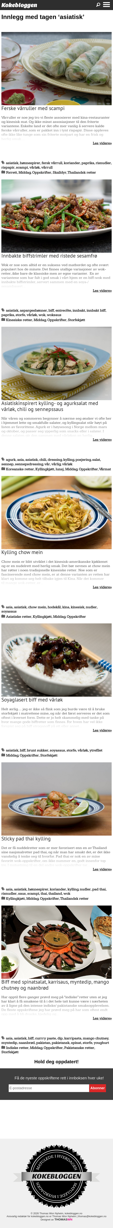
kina (65, 607)
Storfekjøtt (76, 320)
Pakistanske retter (79, 1048)
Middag (24, 172)
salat (96, 460)
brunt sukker (37, 750)
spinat (76, 1043)
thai (44, 893)
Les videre (101, 143)
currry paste (45, 1038)
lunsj (60, 469)
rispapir (7, 167)
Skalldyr (59, 172)
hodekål (54, 607)
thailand (55, 893)
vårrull (47, 167)
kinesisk (77, 607)
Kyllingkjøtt (44, 469)
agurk (11, 460)
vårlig (56, 464)
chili (42, 460)
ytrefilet (95, 750)
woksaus (54, 315)
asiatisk (12, 163)
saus (22, 893)
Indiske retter (17, 1048)
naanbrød (27, 1043)
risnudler (103, 163)
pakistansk (60, 1043)
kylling (68, 460)
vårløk (34, 167)
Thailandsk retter (82, 172)
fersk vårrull (52, 163)
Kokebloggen (19, 5)
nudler (91, 607)
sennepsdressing (29, 464)
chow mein (37, 607)
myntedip (9, 1043)
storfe (20, 315)
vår (47, 464)
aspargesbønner (33, 310)
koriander (72, 163)
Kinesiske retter (19, 320)
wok (42, 315)
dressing (55, 460)
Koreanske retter (20, 469)
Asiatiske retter (18, 616)
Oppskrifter (41, 172)
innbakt (79, 310)
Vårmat (105, 469)
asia (20, 460)
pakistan (43, 1043)
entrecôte (63, 310)
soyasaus (9, 611)
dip (60, 1038)
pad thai (99, 889)
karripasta (72, 1038)
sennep (7, 464)
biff (51, 310)
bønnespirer (30, 163)
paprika (87, 163)
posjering (83, 460)
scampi (22, 167)
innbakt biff (96, 310)
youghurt (101, 1043)
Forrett (11, 172)
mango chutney (95, 1038)
